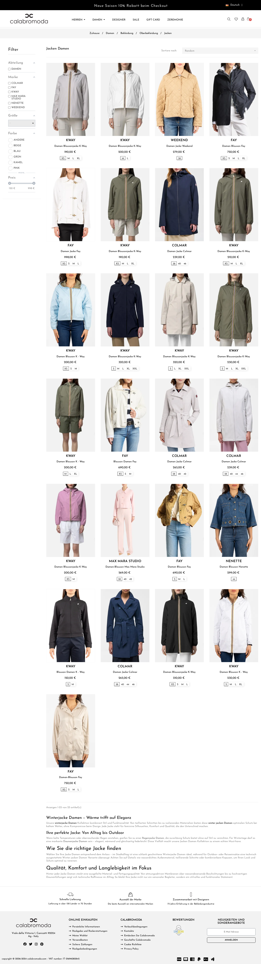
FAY (234, 140)
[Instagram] (36, 944)
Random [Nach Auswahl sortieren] (221, 51)
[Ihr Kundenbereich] (242, 19)
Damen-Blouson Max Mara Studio (125, 567)
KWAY (70, 140)
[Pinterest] (42, 944)
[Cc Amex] (192, 959)
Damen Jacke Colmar (179, 251)
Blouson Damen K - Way (71, 672)
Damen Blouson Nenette (234, 567)
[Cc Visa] (179, 959)
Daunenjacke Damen (75, 841)
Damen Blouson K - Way (71, 356)
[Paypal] (199, 959)
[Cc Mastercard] (186, 959)
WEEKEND (179, 140)
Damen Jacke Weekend (179, 146)
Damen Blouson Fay (233, 146)
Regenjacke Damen (153, 838)
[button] (229, 19)
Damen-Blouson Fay (70, 777)
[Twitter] (30, 944)
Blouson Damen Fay (124, 461)
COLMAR (179, 245)
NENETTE (234, 561)
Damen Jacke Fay (70, 251)
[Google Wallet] (213, 959)
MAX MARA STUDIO (125, 561)
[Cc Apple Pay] (206, 959)
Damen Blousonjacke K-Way (70, 146)
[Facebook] (25, 944)
